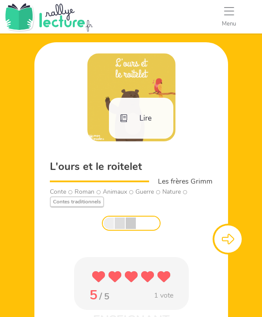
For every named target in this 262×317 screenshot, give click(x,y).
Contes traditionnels (77, 201)
